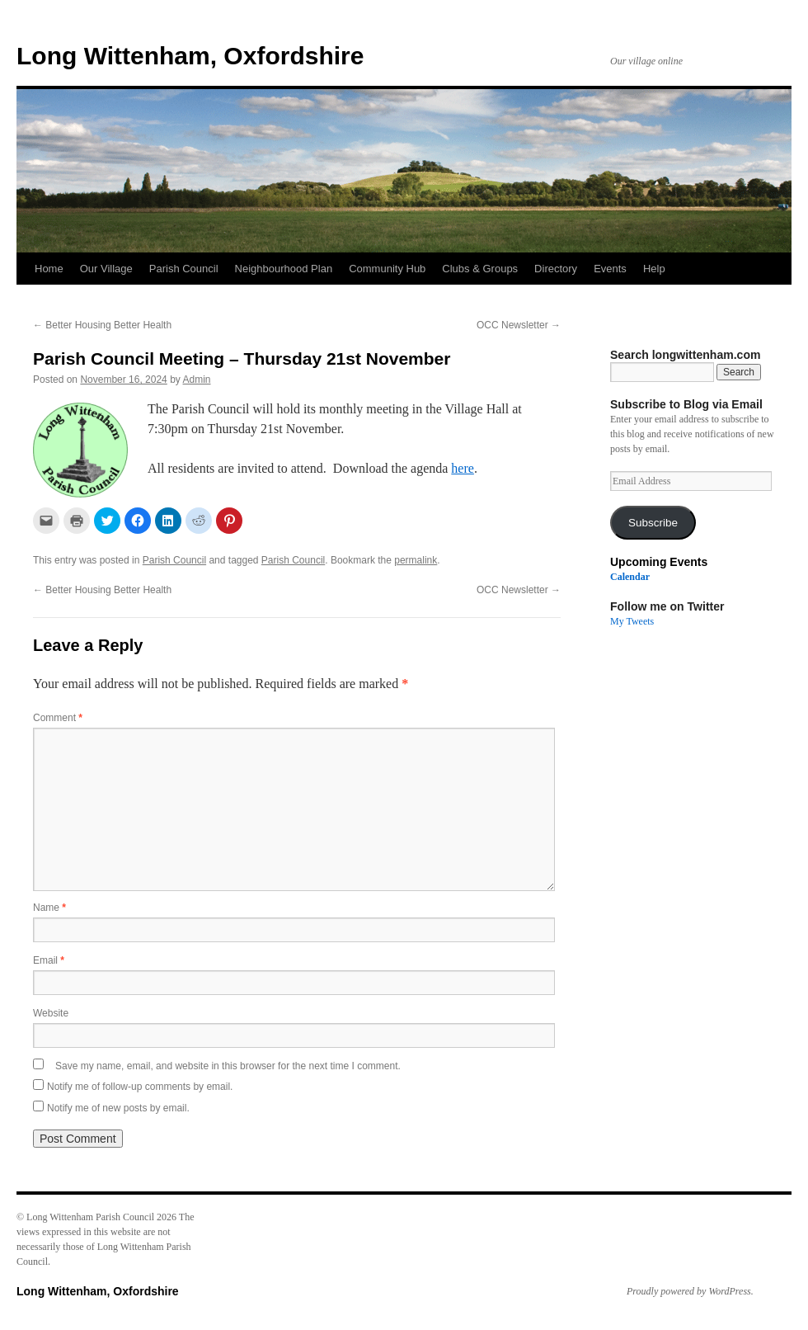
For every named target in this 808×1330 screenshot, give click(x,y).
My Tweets (632, 621)
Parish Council (183, 268)
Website (50, 1013)
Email (48, 960)
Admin (197, 379)
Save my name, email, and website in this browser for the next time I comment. (228, 1066)
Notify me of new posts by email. (118, 1108)
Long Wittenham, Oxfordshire (190, 55)
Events (610, 268)
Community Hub (387, 268)
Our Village (106, 268)
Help (654, 268)
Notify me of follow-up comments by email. (140, 1086)
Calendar (630, 576)
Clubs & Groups (480, 268)
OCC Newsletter (519, 325)
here (462, 468)
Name (49, 907)
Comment (57, 718)
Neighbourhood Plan (284, 268)
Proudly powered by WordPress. (690, 1291)
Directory (555, 268)
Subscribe (653, 522)
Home (49, 268)
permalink (415, 560)
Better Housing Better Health (102, 325)
